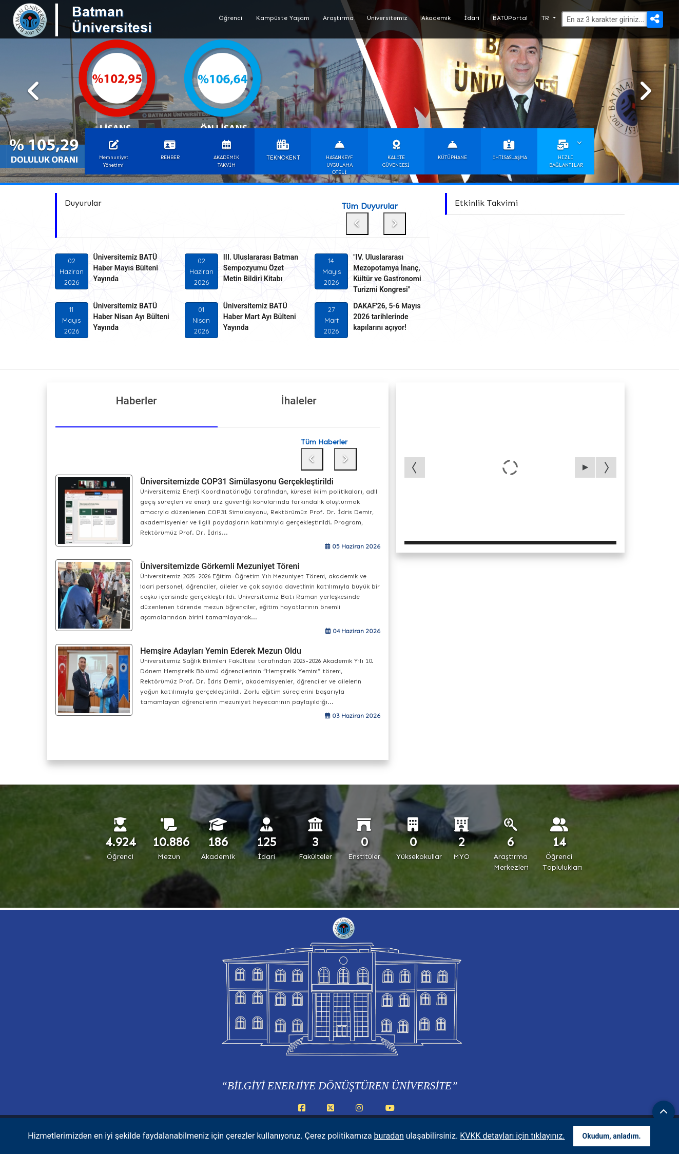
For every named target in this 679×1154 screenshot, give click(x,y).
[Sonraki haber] (345, 459)
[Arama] (612, 19)
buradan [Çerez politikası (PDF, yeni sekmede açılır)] (389, 1136)
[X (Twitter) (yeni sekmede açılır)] (332, 1113)
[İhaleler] (299, 421)
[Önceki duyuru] (357, 223)
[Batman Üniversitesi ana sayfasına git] (102, 30)
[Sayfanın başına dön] (663, 1112)
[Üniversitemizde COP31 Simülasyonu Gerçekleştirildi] (94, 510)
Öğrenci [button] (230, 18)
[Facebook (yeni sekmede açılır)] (304, 1113)
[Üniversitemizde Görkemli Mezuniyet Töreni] (94, 595)
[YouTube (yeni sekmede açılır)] (390, 1113)
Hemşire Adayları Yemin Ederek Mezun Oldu (220, 651)
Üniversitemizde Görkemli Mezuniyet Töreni (219, 566)
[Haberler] (136, 421)
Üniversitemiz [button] (387, 18)
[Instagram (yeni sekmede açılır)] (361, 1113)
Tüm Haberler (324, 442)
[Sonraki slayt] (645, 91)
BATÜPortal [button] (510, 18)
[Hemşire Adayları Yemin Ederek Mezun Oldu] (94, 680)
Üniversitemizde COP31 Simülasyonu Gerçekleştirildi (237, 481)
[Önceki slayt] (34, 91)
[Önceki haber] (312, 459)
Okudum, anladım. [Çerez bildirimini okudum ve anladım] (612, 1136)
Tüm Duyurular (370, 206)
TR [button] (546, 18)
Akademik (436, 18)
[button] (113, 151)
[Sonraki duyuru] (394, 223)
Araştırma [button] (338, 18)
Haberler (136, 401)
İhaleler (299, 401)
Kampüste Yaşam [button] (282, 18)
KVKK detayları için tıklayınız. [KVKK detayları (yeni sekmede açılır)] (512, 1136)
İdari (471, 18)
